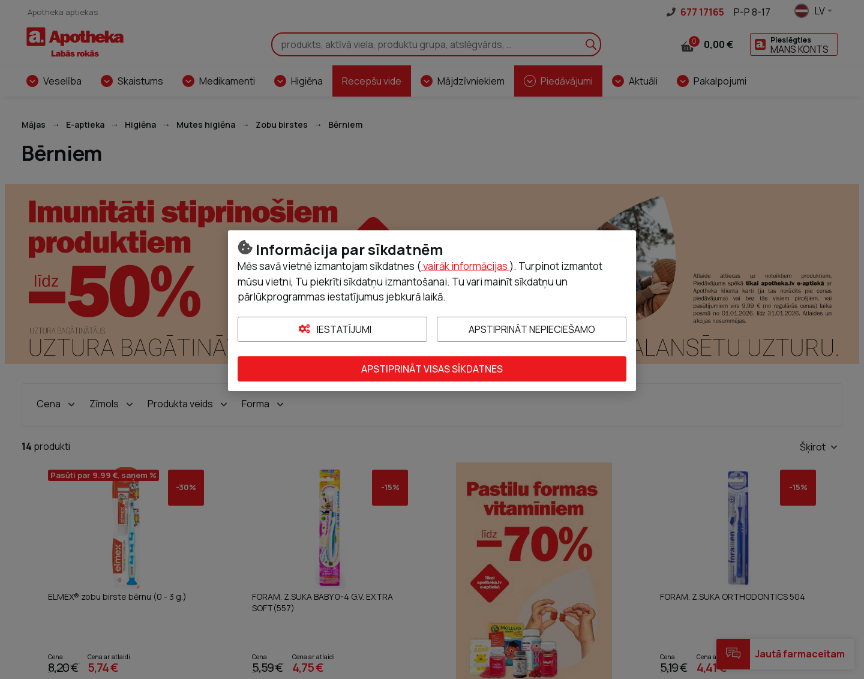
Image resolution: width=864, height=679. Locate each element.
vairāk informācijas (465, 266)
